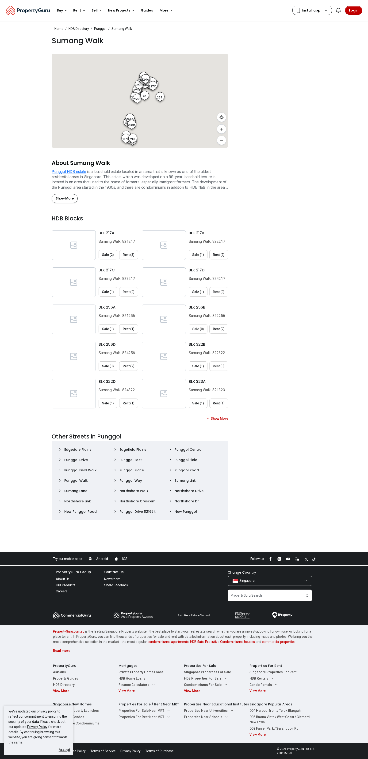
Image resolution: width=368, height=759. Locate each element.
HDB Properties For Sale (206, 678)
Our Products (65, 585)
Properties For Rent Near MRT (145, 717)
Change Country (242, 572)
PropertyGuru (64, 665)
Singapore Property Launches (76, 710)
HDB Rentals (262, 678)
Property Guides (65, 678)
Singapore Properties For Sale (207, 672)
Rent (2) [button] (219, 255)
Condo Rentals (264, 684)
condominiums (159, 642)
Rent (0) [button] (128, 292)
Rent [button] (80, 10)
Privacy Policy (37, 727)
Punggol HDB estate (69, 171)
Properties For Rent (265, 665)
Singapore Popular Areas (270, 704)
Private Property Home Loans (141, 672)
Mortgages (128, 665)
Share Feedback (116, 585)
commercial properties (278, 642)
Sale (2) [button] (108, 255)
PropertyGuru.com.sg (68, 631)
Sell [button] (97, 10)
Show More (65, 198)
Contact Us (114, 572)
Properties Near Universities (209, 710)
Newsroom (112, 579)
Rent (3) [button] (128, 255)
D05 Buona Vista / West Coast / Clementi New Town (279, 719)
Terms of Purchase (159, 751)
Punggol (100, 29)
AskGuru (59, 672)
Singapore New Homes (72, 704)
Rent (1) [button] (128, 329)
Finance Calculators (137, 684)
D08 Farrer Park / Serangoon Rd (274, 728)
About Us (62, 579)
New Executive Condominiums (76, 723)
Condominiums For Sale (206, 684)
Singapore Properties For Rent (272, 672)
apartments (180, 642)
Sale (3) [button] (108, 366)
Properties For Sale (200, 665)
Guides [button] (147, 10)
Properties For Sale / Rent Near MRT (149, 704)
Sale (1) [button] (198, 255)
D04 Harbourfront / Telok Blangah (275, 710)
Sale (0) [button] (198, 329)
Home (58, 29)
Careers (62, 591)
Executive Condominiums (224, 642)
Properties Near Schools (206, 717)
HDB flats (197, 642)
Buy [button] (63, 10)
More (167, 10)
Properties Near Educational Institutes (216, 704)
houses (249, 642)
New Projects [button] (122, 10)
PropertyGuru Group (73, 572)
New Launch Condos (68, 717)
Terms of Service (103, 751)
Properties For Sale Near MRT (145, 710)
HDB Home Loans (132, 678)
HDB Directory (79, 29)
